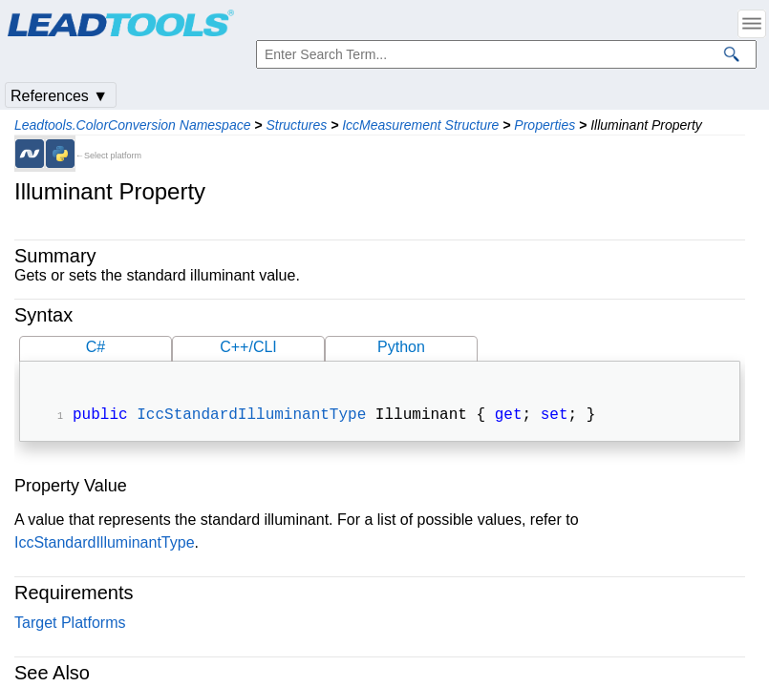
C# (95, 347)
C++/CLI (248, 347)
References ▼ (59, 96)
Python (401, 347)
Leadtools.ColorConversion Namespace (132, 125)
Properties (544, 125)
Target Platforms (69, 624)
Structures (296, 125)
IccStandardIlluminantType (251, 416)
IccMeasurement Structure (420, 125)
